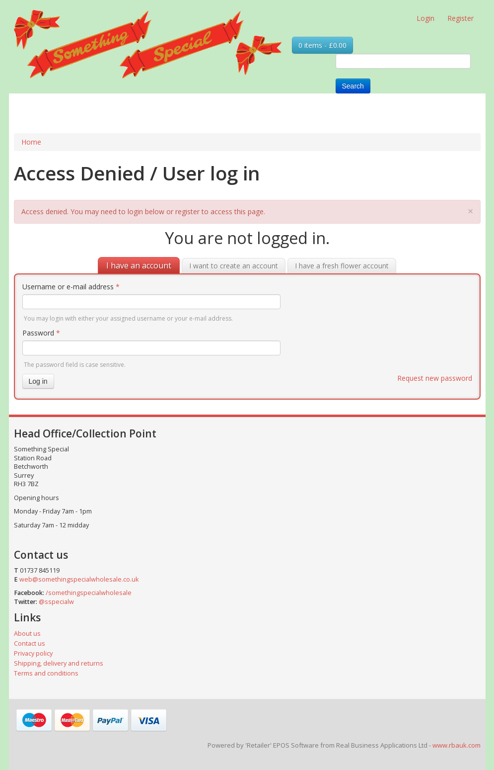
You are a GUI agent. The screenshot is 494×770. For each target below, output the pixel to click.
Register (460, 18)
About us (27, 633)
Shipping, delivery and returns (58, 663)
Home (31, 142)
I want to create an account (233, 265)
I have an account (138, 265)
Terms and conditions (46, 673)
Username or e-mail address (71, 286)
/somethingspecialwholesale (89, 593)
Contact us (29, 643)
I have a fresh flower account (342, 265)
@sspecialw (56, 602)
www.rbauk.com (456, 745)
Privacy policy (33, 653)
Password (41, 333)
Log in (38, 381)
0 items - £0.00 (322, 45)
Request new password (434, 378)
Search (353, 86)
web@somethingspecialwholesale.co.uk (79, 579)
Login (425, 18)
